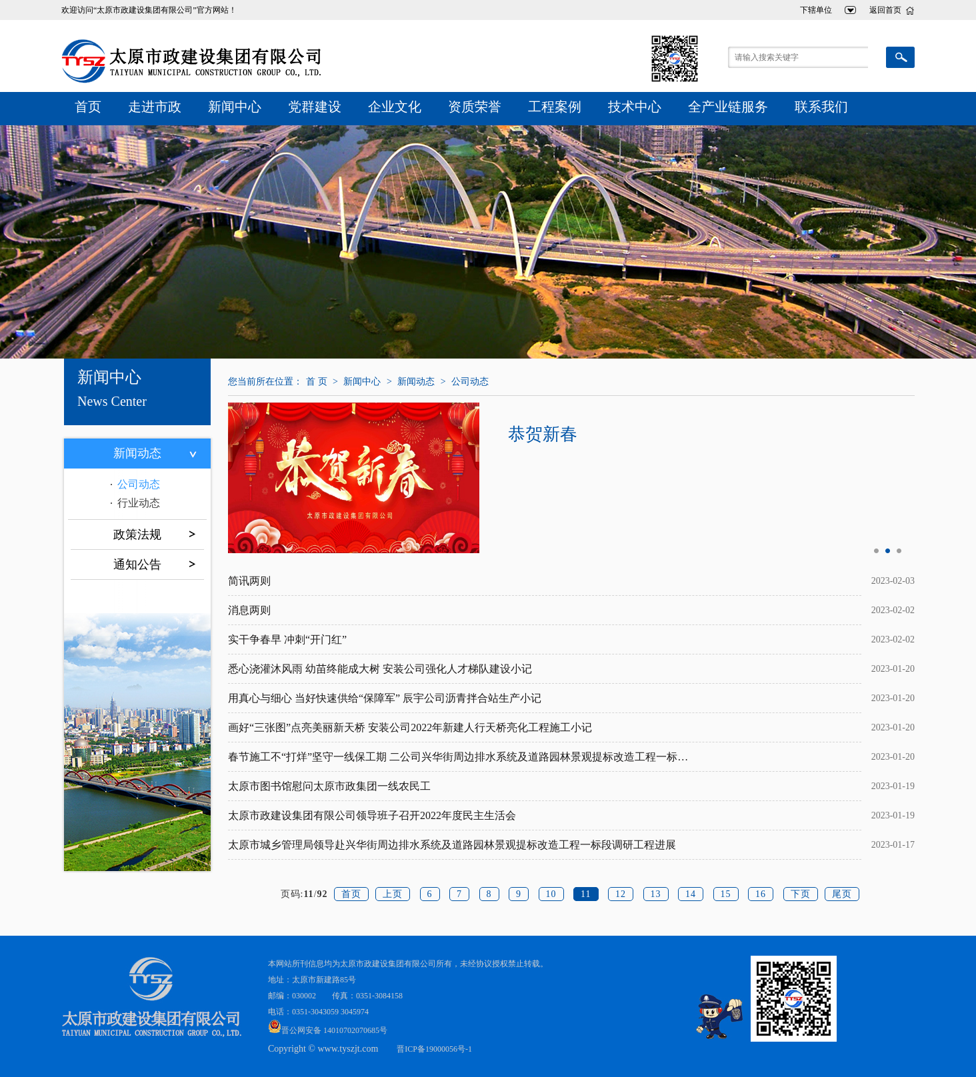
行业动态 (138, 503)
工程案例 (554, 106)
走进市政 (154, 106)
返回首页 (885, 10)
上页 (393, 894)
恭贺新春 (544, 434)
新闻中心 (234, 106)
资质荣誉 (474, 106)
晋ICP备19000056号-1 (434, 1049)
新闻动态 (137, 453)
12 (620, 894)
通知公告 (137, 564)
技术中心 (634, 106)
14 (690, 894)
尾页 (842, 894)
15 (726, 894)
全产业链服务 (728, 106)
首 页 (316, 382)
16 (760, 894)
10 (551, 894)
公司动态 (138, 484)
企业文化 (394, 106)
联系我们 (821, 106)
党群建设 (314, 106)
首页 (88, 106)
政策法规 (137, 534)
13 (656, 894)
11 (586, 894)
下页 (801, 894)
